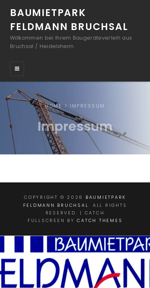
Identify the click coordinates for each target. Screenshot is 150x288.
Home (53, 105)
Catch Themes (99, 220)
